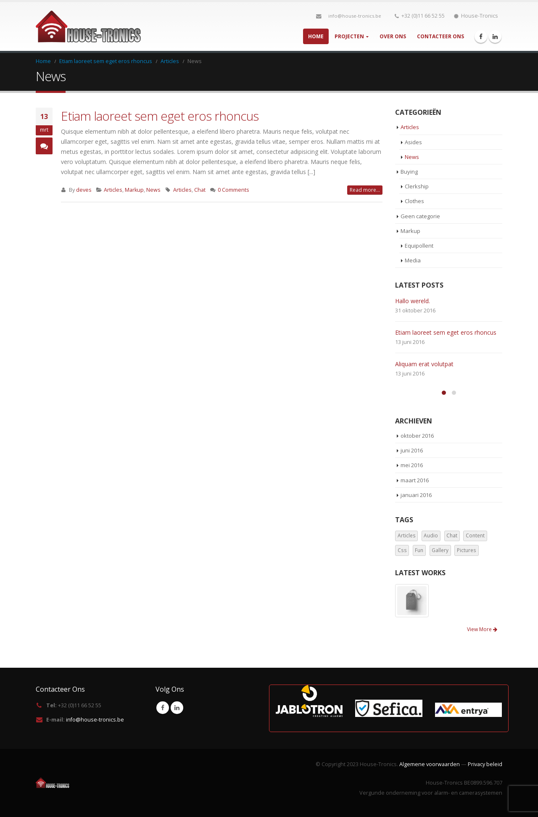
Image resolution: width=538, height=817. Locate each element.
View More (482, 629)
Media (413, 260)
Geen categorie (420, 216)
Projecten (349, 36)
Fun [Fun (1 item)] (419, 550)
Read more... (365, 189)
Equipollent (419, 245)
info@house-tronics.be (354, 16)
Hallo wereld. (412, 301)
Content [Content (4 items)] (475, 535)
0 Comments (233, 189)
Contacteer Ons (440, 36)
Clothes (414, 201)
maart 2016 (415, 480)
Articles (113, 189)
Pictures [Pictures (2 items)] (466, 550)
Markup (134, 189)
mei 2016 (412, 465)
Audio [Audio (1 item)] (431, 535)
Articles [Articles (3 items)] (407, 535)
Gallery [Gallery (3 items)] (440, 550)
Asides (413, 142)
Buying (409, 171)
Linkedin (177, 707)
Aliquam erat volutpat (424, 364)
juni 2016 (412, 450)
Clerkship (417, 186)
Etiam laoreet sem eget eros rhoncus (159, 115)
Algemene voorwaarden (429, 764)
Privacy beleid (485, 764)
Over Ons (393, 36)
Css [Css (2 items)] (402, 550)
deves (84, 189)
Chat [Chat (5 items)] (451, 535)
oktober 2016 (417, 435)
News (153, 189)
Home (316, 36)
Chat (200, 189)
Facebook (162, 707)
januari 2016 (416, 495)
